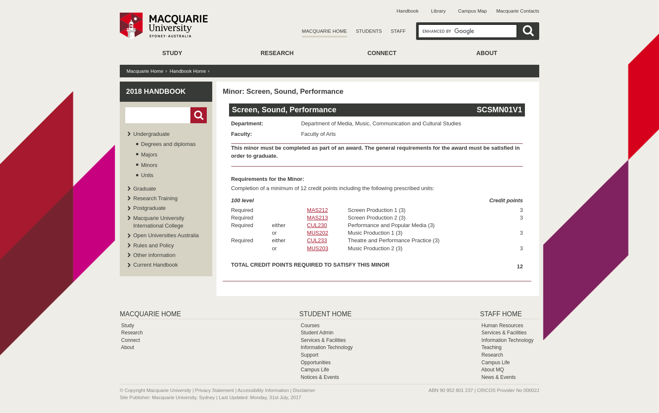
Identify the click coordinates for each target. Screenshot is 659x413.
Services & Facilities (323, 340)
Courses (310, 325)
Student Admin (317, 333)
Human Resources (502, 325)
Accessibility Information (263, 390)
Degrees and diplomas (168, 144)
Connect (381, 53)
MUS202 (317, 233)
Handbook (408, 10)
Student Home (325, 314)
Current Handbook (155, 265)
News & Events (499, 377)
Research (277, 53)
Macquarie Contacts (517, 10)
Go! (198, 115)
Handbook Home (188, 71)
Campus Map (472, 10)
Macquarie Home (324, 31)
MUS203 (317, 248)
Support (309, 355)
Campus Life (315, 370)
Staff (398, 31)
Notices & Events (320, 377)
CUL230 (317, 225)
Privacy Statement (214, 390)
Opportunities (315, 362)
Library (438, 10)
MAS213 (317, 217)
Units (147, 175)
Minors (149, 165)
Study (172, 53)
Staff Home (501, 314)
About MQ (492, 370)
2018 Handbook (156, 91)
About (486, 53)
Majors (149, 154)
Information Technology (327, 347)
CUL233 (317, 240)
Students (369, 31)
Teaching (491, 347)
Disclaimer (304, 390)
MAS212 (317, 210)
